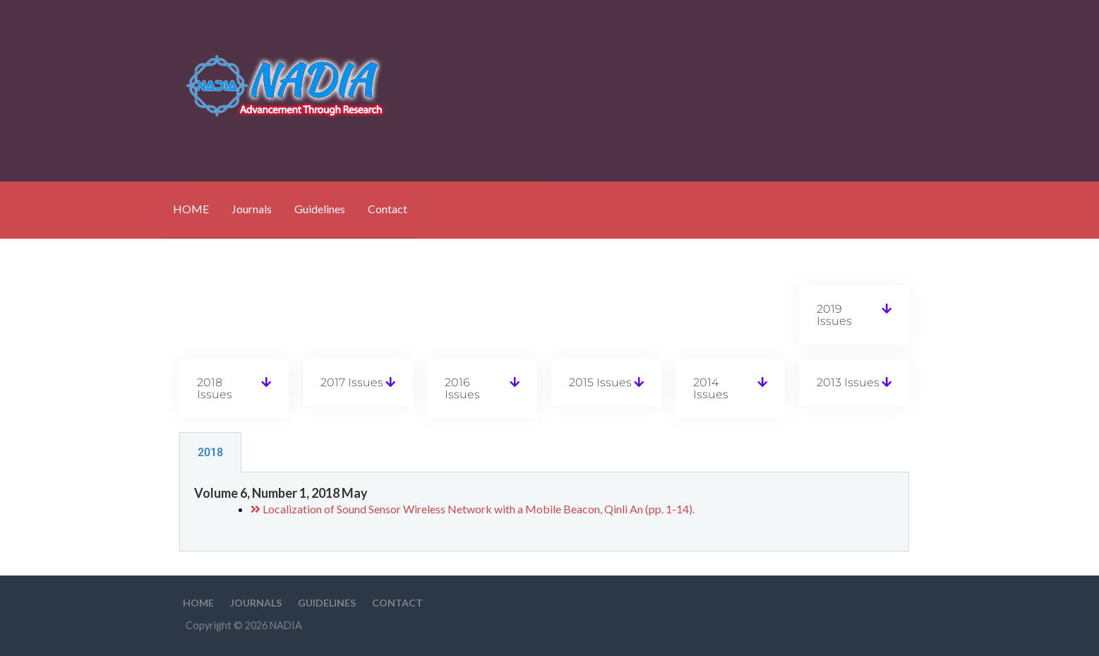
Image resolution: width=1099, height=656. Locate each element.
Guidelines (319, 208)
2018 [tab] (210, 452)
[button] (854, 315)
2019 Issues (834, 315)
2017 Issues (351, 382)
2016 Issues (462, 388)
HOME (191, 208)
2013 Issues (848, 382)
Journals (252, 208)
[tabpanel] (544, 511)
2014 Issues (710, 388)
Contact (387, 208)
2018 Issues (214, 388)
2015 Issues (600, 382)
